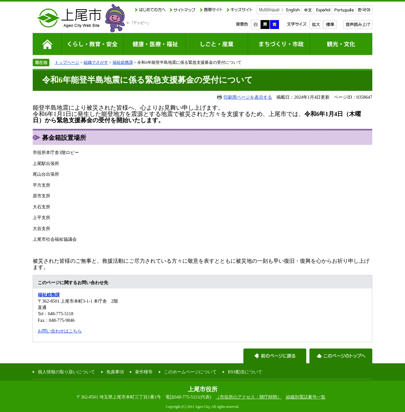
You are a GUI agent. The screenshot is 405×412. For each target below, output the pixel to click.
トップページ (67, 62)
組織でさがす (96, 62)
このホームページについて (190, 371)
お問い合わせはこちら (60, 330)
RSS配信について (245, 371)
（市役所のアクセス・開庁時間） (248, 396)
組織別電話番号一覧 (305, 396)
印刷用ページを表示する (248, 97)
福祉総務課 (123, 62)
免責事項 (115, 371)
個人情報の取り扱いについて (66, 371)
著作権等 (144, 371)
